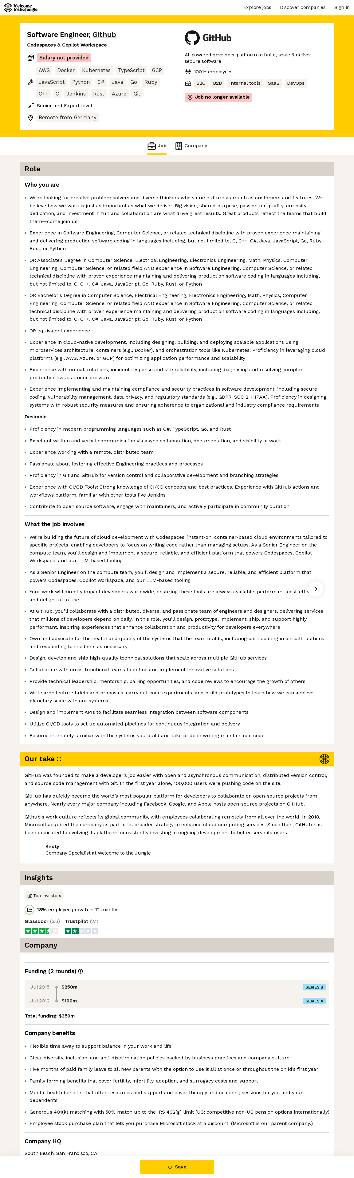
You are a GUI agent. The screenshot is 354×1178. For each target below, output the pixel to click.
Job (157, 146)
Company (190, 146)
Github (104, 34)
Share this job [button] (44, 1130)
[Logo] (20, 7)
